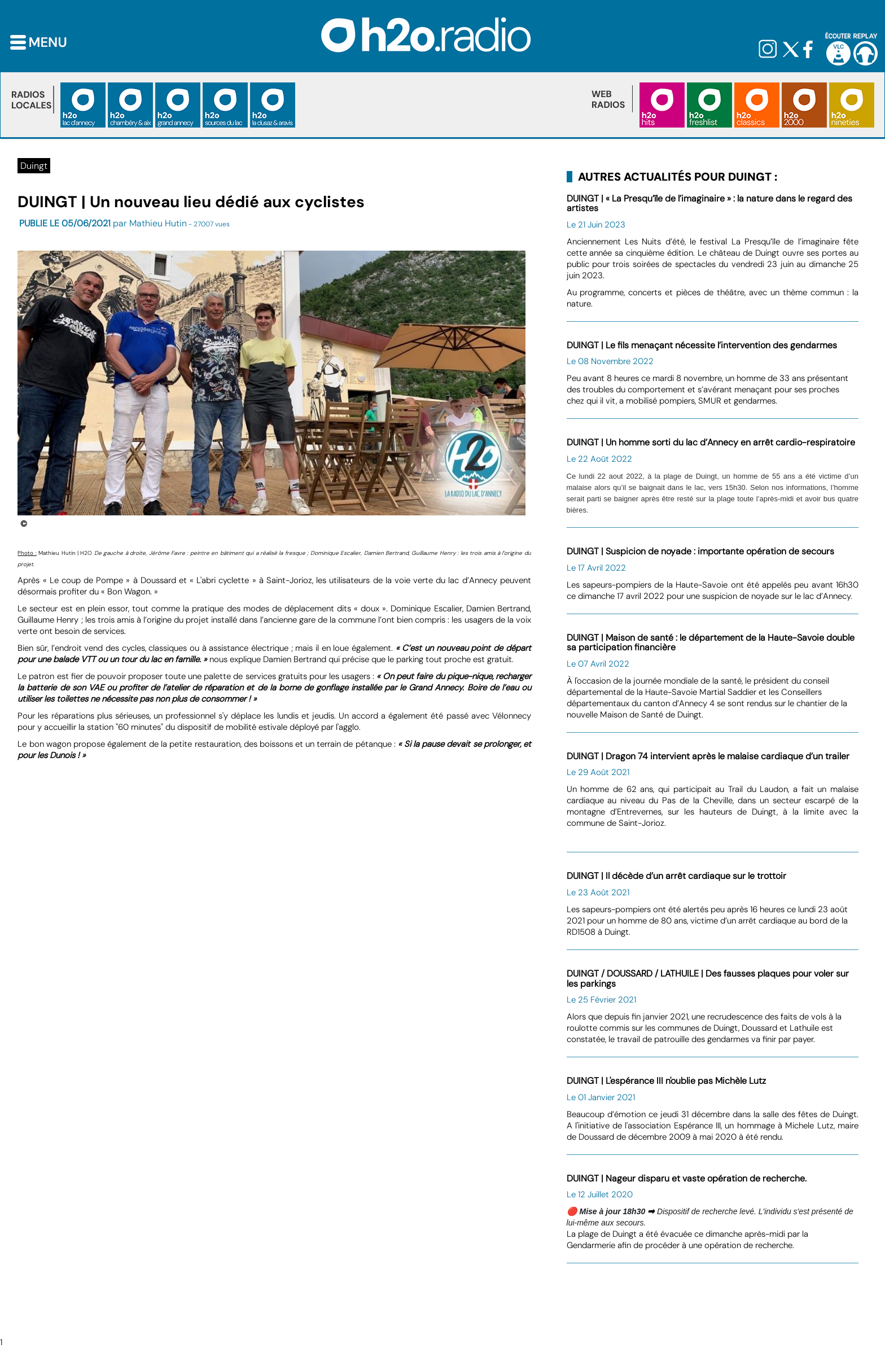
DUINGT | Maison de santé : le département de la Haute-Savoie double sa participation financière (711, 643)
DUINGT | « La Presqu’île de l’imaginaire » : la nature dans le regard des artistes (709, 203)
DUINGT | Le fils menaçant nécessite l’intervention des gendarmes (702, 345)
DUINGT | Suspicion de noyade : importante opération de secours (700, 551)
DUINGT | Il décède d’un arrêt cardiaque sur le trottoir (676, 876)
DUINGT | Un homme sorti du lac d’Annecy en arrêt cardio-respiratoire (711, 442)
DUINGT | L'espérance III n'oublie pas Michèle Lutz (666, 1081)
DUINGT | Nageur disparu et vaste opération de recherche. (687, 1178)
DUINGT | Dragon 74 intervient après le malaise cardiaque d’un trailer (708, 756)
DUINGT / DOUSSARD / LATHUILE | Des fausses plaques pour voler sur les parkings (708, 979)
